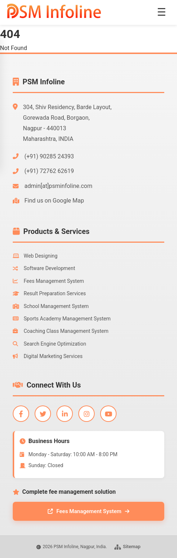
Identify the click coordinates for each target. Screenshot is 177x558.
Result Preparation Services (49, 293)
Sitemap (127, 547)
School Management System (51, 306)
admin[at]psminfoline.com (58, 185)
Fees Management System (48, 281)
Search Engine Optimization (49, 344)
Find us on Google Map (54, 200)
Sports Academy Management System (62, 319)
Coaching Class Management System (61, 331)
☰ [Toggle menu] (161, 12)
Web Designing (35, 256)
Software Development (44, 268)
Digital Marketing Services (48, 356)
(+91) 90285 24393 (49, 156)
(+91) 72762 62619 (49, 171)
